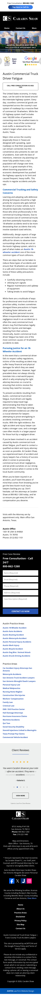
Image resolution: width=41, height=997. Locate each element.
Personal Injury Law (11, 685)
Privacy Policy (20, 920)
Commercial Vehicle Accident (15, 737)
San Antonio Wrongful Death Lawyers (19, 681)
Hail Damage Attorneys (13, 713)
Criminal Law (8, 706)
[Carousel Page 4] (23, 787)
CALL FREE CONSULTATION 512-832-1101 (20, 86)
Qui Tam (6, 723)
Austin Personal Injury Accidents (17, 642)
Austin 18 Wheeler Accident (14, 628)
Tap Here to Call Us (20, 7)
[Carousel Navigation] (20, 786)
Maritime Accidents (11, 720)
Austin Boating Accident (13, 635)
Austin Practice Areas (13, 623)
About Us (20, 909)
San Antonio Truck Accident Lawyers (19, 678)
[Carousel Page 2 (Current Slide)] (17, 787)
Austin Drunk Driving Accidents (16, 656)
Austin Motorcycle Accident (15, 638)
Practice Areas (10, 663)
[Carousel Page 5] (27, 787)
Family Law (8, 702)
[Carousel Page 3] (20, 787)
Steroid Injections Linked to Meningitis (19, 730)
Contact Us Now (20, 611)
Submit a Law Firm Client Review (20, 803)
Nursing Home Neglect (12, 692)
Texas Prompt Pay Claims (14, 734)
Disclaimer (20, 916)
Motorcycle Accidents (12, 674)
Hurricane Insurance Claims (15, 716)
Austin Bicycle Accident (13, 649)
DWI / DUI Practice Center (14, 709)
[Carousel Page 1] (14, 787)
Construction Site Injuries (14, 695)
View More (20, 796)
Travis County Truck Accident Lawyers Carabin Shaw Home (20, 18)
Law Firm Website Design (20, 991)
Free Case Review (11, 554)
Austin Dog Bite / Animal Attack (17, 652)
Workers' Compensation (13, 699)
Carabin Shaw (28, 981)
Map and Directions (20, 841)
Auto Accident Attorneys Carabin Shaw (20, 870)
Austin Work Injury (11, 645)
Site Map (20, 924)
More (34, 28)
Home (6, 28)
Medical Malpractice (11, 688)
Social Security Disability (13, 727)
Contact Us (20, 28)
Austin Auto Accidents (12, 631)
